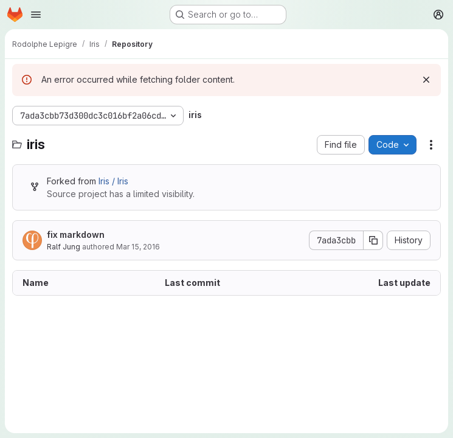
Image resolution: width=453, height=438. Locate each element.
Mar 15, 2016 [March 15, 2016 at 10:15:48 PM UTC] (138, 246)
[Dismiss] (426, 79)
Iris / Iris (113, 181)
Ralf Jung (63, 246)
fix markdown (76, 234)
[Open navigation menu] (36, 14)
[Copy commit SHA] (373, 240)
